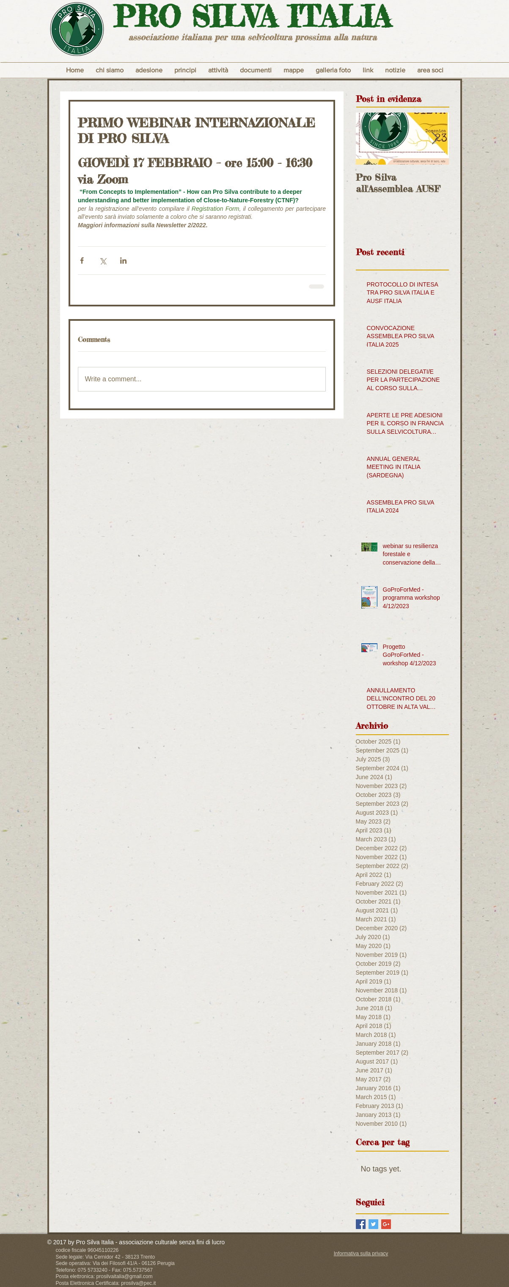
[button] (185, 70)
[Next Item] (435, 138)
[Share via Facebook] (82, 260)
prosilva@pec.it (138, 1283)
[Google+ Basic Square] (386, 1224)
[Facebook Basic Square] (361, 1224)
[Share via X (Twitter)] (103, 260)
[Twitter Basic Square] (373, 1224)
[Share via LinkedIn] (123, 260)
